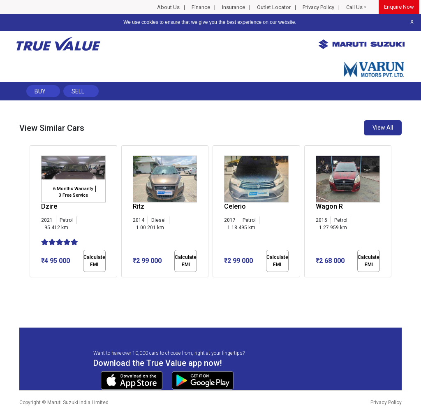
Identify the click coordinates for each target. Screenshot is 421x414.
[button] (32, 284)
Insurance (233, 7)
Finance (201, 7)
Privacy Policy (318, 7)
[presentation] (34, 213)
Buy (40, 91)
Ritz (138, 206)
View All (382, 127)
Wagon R (329, 206)
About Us (168, 7)
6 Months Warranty (73, 188)
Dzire (49, 206)
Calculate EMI (94, 260)
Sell (78, 91)
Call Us (354, 7)
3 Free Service (73, 195)
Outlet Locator (274, 7)
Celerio (235, 206)
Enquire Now (399, 7)
